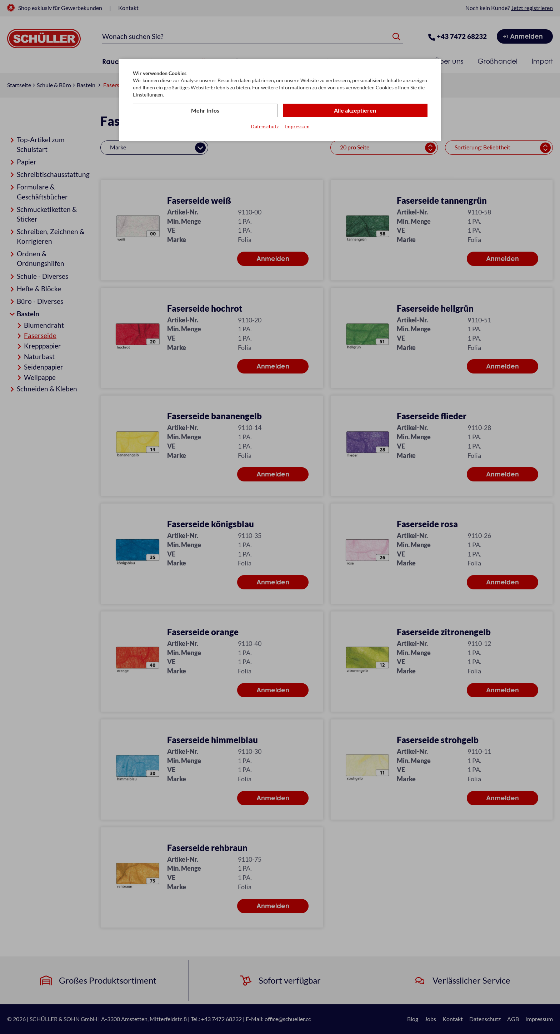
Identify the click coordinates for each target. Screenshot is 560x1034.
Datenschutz (265, 126)
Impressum (297, 126)
